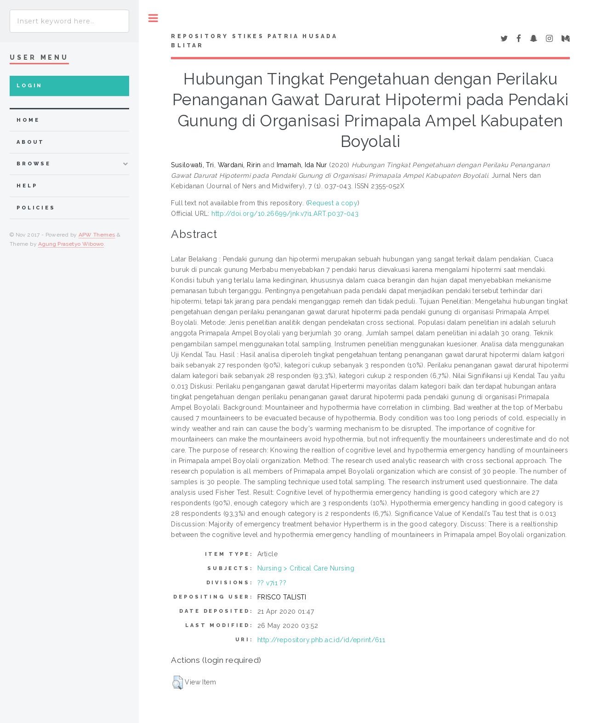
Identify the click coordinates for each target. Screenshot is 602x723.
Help (27, 186)
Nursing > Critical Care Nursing (305, 568)
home (28, 120)
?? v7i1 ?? (271, 583)
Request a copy (333, 203)
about (31, 142)
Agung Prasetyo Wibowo (71, 244)
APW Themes (97, 235)
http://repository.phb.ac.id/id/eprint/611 (321, 640)
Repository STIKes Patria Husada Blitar (254, 41)
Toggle (153, 18)
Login (30, 86)
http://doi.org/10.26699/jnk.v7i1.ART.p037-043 (284, 213)
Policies (36, 208)
